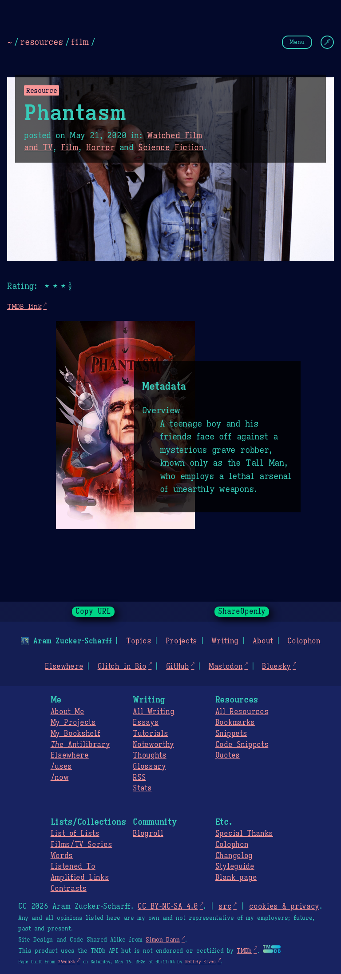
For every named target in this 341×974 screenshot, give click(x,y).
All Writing (153, 711)
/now (60, 777)
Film (70, 147)
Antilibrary (80, 744)
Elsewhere (64, 666)
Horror (100, 147)
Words (62, 855)
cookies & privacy (284, 906)
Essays (146, 722)
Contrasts (69, 888)
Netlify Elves (200, 962)
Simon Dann (162, 939)
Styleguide (234, 866)
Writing (224, 641)
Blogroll (148, 833)
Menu (297, 42)
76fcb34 (66, 962)
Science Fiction (171, 147)
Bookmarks (235, 722)
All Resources (241, 711)
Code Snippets (241, 744)
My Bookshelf (75, 733)
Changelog (234, 855)
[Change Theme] (327, 42)
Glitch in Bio (122, 666)
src (224, 906)
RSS (139, 777)
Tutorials (150, 733)
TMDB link (24, 306)
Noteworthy (153, 744)
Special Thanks (244, 833)
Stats (142, 788)
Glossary (149, 766)
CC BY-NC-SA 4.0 (168, 906)
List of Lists (75, 833)
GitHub (177, 666)
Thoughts (149, 755)
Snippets (231, 733)
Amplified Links (80, 877)
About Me (67, 711)
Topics (138, 641)
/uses (61, 766)
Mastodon (225, 666)
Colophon (303, 641)
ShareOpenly (242, 611)
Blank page (236, 877)
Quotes (227, 755)
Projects (181, 641)
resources (41, 41)
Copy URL (93, 611)
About (263, 641)
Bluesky (276, 666)
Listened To (73, 866)
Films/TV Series (81, 844)
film (80, 41)
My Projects (73, 722)
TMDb (244, 950)
